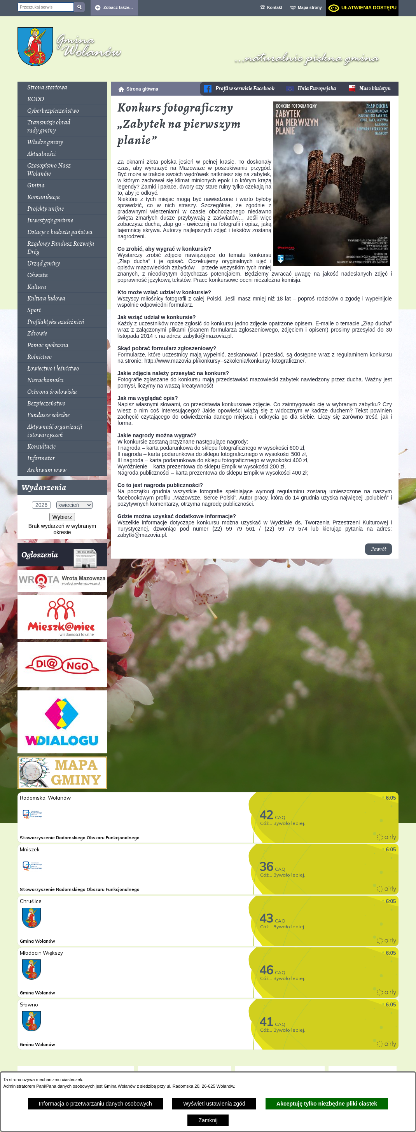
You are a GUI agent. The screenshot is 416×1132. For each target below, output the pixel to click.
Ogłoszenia (59, 557)
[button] (331, 264)
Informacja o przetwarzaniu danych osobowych (95, 1104)
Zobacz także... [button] (118, 7)
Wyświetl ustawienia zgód (214, 1104)
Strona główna (142, 89)
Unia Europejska (317, 88)
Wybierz (62, 517)
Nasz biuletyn (375, 88)
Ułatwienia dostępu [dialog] (369, 7)
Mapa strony (310, 7)
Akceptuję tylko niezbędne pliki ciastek (326, 1104)
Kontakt (274, 7)
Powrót (378, 549)
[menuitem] (62, 87)
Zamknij (207, 1120)
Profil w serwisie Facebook (244, 88)
